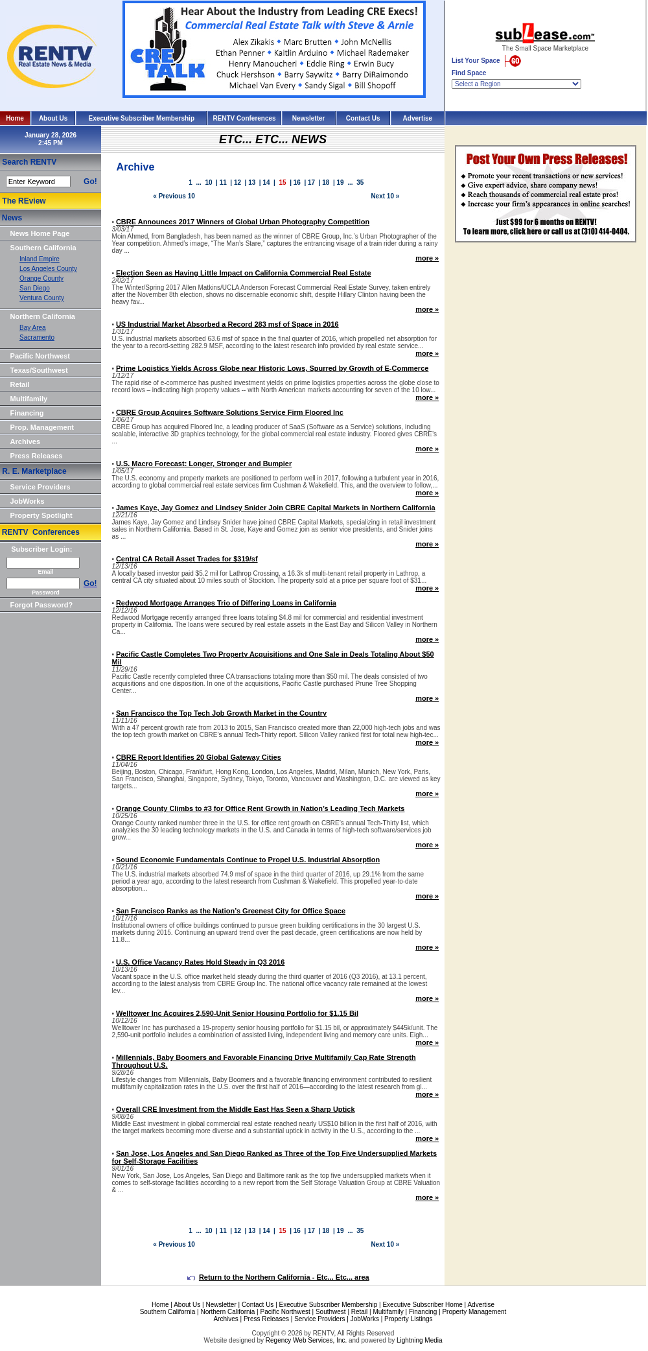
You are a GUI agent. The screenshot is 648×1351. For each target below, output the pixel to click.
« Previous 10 (173, 196)
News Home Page (40, 233)
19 (340, 182)
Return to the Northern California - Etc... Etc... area (278, 1277)
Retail (20, 384)
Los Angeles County (48, 268)
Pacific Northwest (40, 356)
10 (208, 182)
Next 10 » (385, 196)
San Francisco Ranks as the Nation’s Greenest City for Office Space (230, 911)
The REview (23, 201)
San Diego (34, 288)
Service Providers (40, 487)
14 (266, 182)
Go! (90, 181)
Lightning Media (420, 1340)
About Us (53, 118)
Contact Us (363, 118)
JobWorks (27, 501)
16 (297, 182)
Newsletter (308, 118)
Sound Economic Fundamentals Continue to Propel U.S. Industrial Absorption (248, 859)
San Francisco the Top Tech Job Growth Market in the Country (221, 713)
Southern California (43, 248)
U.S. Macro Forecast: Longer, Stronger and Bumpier (204, 463)
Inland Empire (39, 259)
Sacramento (36, 337)
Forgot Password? (41, 605)
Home (15, 118)
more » (427, 258)
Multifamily (28, 399)
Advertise (418, 118)
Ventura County (41, 297)
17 (311, 182)
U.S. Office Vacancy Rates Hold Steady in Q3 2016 (200, 962)
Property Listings (408, 1318)
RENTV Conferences (244, 118)
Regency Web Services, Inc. (306, 1340)
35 (360, 182)
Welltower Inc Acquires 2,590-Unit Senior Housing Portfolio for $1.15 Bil (237, 1013)
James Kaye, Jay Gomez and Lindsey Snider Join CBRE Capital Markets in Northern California (275, 507)
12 (237, 182)
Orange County (41, 278)
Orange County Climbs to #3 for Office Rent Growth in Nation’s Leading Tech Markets (260, 808)
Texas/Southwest (39, 370)
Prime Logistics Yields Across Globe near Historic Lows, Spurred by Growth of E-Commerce (272, 368)
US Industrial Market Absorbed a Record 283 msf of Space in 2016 (227, 324)
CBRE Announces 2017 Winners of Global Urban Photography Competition (242, 222)
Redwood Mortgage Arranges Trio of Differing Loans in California (226, 603)
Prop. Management (42, 427)
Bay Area (32, 327)
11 (223, 182)
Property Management (474, 1311)
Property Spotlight (41, 515)
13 (251, 182)
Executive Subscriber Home (422, 1304)
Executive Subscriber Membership (141, 118)
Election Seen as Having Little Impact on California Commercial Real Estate (243, 273)
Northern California (42, 316)
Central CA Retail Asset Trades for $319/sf (187, 559)
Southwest (331, 1311)
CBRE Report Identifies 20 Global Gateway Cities (198, 757)
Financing (27, 413)
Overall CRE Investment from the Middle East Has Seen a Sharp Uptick (235, 1109)
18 (325, 182)
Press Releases (36, 456)
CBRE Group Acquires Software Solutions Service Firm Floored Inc (229, 412)
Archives (25, 441)
